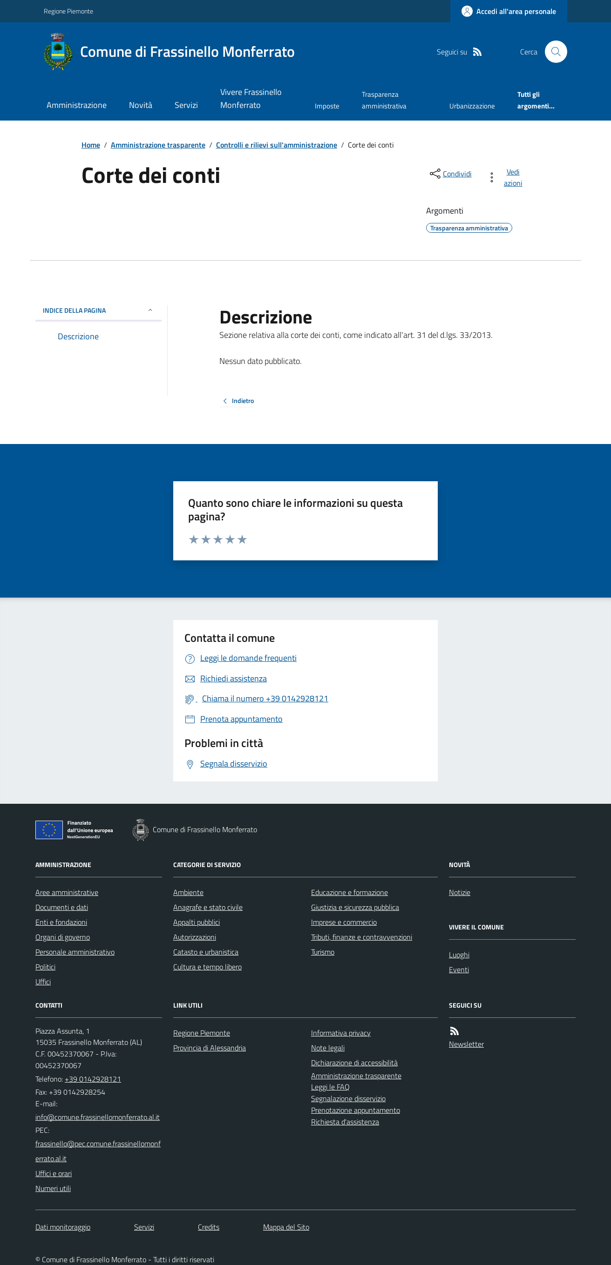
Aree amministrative (66, 892)
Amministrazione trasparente (158, 144)
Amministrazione (77, 105)
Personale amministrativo (75, 951)
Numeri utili (53, 1188)
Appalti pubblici (196, 922)
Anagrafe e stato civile (208, 907)
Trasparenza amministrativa (384, 100)
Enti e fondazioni (61, 922)
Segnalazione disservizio (348, 1098)
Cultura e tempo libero (207, 966)
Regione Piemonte (68, 11)
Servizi (186, 105)
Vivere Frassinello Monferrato (251, 98)
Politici (45, 966)
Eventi (459, 969)
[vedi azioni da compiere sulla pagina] (506, 177)
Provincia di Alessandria (209, 1047)
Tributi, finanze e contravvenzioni (361, 936)
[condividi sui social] (450, 173)
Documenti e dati (61, 907)
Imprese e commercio (344, 922)
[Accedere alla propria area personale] (508, 11)
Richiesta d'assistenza (345, 1121)
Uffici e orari (53, 1173)
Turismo (322, 951)
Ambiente (188, 892)
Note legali (328, 1047)
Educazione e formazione (349, 892)
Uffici (43, 981)
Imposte (327, 106)
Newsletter (466, 1044)
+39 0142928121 (93, 1078)
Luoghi (459, 954)
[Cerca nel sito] (552, 51)
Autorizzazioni (194, 936)
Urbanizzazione (472, 106)
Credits (208, 1226)
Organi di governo (62, 936)
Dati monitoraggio (62, 1226)
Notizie (459, 892)
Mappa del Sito (286, 1226)
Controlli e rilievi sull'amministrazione (276, 144)
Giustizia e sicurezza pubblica (355, 907)
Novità (140, 105)
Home (90, 144)
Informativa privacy (341, 1032)
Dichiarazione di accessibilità (354, 1062)
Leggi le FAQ (330, 1086)
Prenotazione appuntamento (355, 1110)
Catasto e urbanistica (205, 951)
